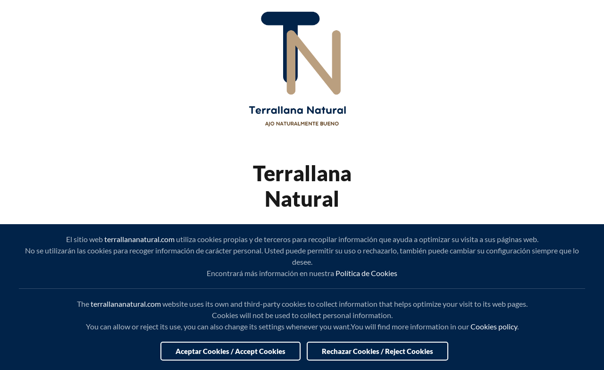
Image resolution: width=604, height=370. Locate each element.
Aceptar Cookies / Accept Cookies (230, 351)
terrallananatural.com (139, 239)
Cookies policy (493, 326)
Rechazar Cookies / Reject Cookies (377, 351)
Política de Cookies (366, 273)
